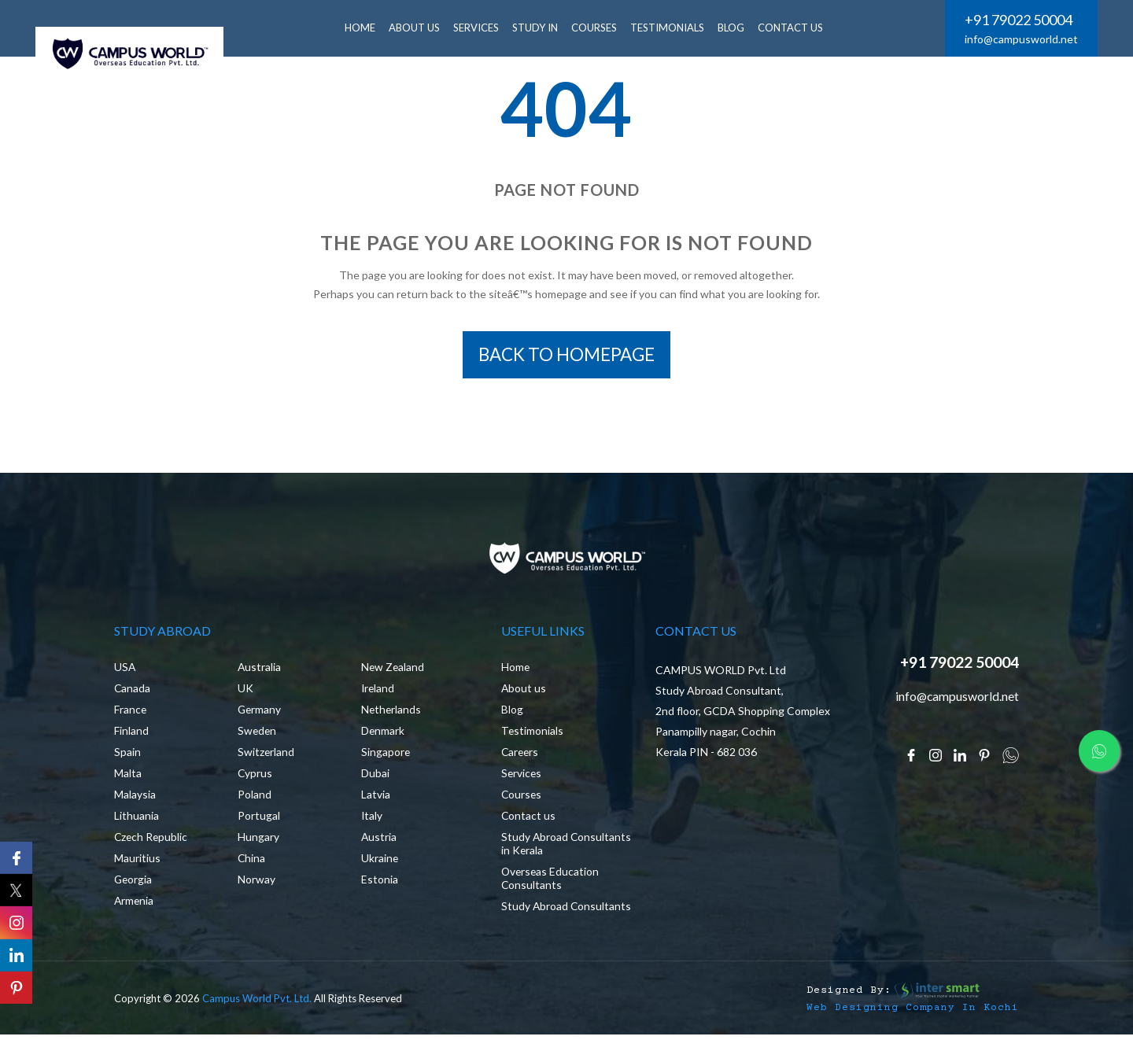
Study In (540, 27)
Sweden (258, 733)
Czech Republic (152, 839)
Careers (521, 755)
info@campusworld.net (1021, 39)
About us (524, 691)
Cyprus (255, 776)
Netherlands (392, 712)
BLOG (735, 27)
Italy (372, 818)
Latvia (375, 797)
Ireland (378, 691)
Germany (260, 712)
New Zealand (393, 670)
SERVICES (481, 27)
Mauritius (137, 861)
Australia (260, 670)
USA (125, 670)
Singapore (386, 755)
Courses (599, 27)
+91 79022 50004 (1018, 19)
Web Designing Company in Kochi (912, 1022)
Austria (379, 839)
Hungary (258, 839)
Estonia (379, 882)
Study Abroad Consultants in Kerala (554, 846)
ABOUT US (419, 27)
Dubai (375, 776)
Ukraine (380, 861)
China (252, 861)
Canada (132, 691)
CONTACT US (795, 27)
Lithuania (136, 818)
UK (245, 691)
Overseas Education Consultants (551, 881)
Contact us (528, 818)
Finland (131, 733)
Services (522, 776)
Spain (127, 755)
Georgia (133, 882)
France (130, 712)
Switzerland (266, 755)
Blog (512, 712)
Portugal (259, 818)
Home (515, 670)
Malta (128, 776)
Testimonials (672, 27)
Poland (254, 797)
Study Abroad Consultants (535, 915)
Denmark (383, 733)
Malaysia (135, 797)
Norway (256, 882)
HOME (364, 27)
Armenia (134, 903)
